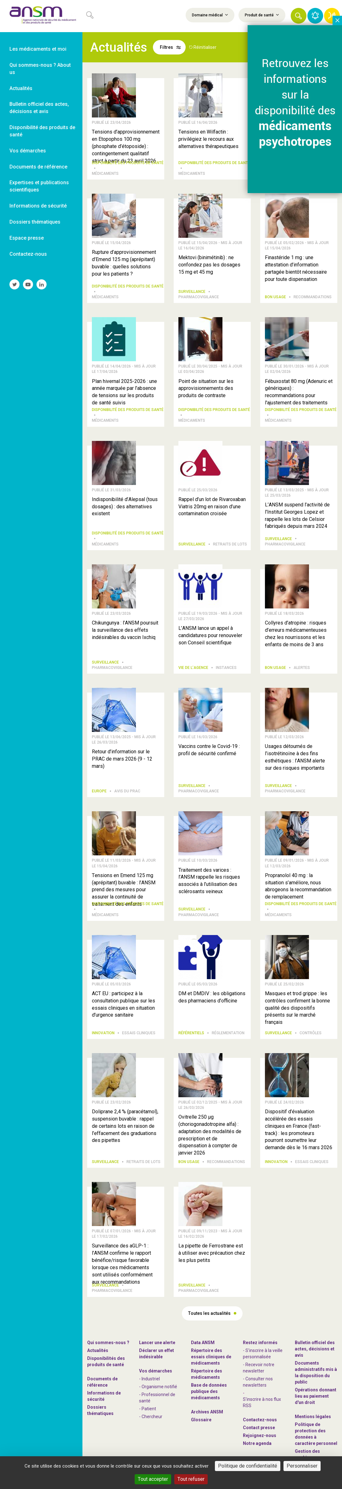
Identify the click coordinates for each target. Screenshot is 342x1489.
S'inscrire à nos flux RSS (262, 1402)
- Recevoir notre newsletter (258, 1367)
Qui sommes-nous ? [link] (108, 1342)
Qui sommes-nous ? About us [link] (40, 68)
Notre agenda (257, 1443)
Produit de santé (262, 14)
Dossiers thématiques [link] (34, 222)
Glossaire (201, 1419)
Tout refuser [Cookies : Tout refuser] (191, 1479)
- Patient (147, 1408)
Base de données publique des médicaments (209, 1391)
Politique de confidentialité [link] (247, 1466)
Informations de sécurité (104, 1396)
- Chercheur (150, 1416)
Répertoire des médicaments (206, 1374)
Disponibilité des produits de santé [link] (42, 131)
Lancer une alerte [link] (157, 1342)
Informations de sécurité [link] (38, 206)
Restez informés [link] (260, 1342)
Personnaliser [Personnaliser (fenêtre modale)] (302, 1466)
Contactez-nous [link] (28, 254)
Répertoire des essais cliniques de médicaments (211, 1357)
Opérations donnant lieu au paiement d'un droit (315, 1396)
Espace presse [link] (26, 238)
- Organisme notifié (158, 1386)
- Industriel (149, 1378)
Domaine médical (210, 14)
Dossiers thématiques (100, 1410)
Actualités (97, 1350)
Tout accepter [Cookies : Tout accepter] (153, 1479)
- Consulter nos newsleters (258, 1382)
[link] (41, 16)
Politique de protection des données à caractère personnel (316, 1434)
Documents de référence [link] (38, 167)
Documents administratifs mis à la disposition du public (316, 1372)
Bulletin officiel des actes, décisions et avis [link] (39, 107)
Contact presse (259, 1427)
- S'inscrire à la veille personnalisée (263, 1353)
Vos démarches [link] (27, 151)
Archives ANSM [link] (207, 1411)
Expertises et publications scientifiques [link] (39, 186)
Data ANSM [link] (203, 1342)
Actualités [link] (20, 88)
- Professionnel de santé (157, 1397)
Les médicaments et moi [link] (37, 49)
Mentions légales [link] (313, 1416)
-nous (259, 1435)
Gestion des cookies (307, 1454)
